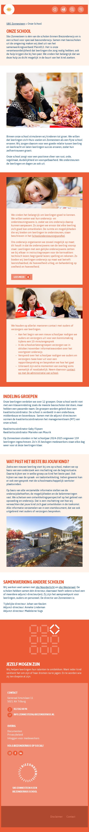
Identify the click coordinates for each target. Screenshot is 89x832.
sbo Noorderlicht (45, 587)
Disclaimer (56, 816)
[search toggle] (72, 9)
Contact (71, 816)
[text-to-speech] (55, 9)
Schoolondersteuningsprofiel (48, 235)
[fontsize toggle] (63, 9)
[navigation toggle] (81, 9)
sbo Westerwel (67, 587)
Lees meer (19, 277)
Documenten (14, 731)
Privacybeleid (15, 734)
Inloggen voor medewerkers (23, 738)
